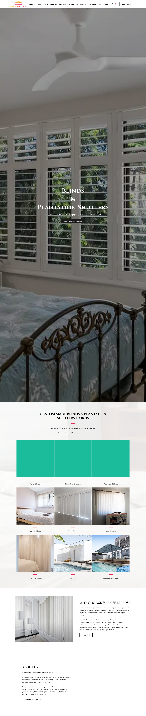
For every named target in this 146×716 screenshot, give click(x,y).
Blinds (40, 4)
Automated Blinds (51, 4)
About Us (32, 4)
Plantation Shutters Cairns (68, 4)
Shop (100, 4)
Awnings (83, 4)
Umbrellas (92, 4)
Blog (106, 4)
